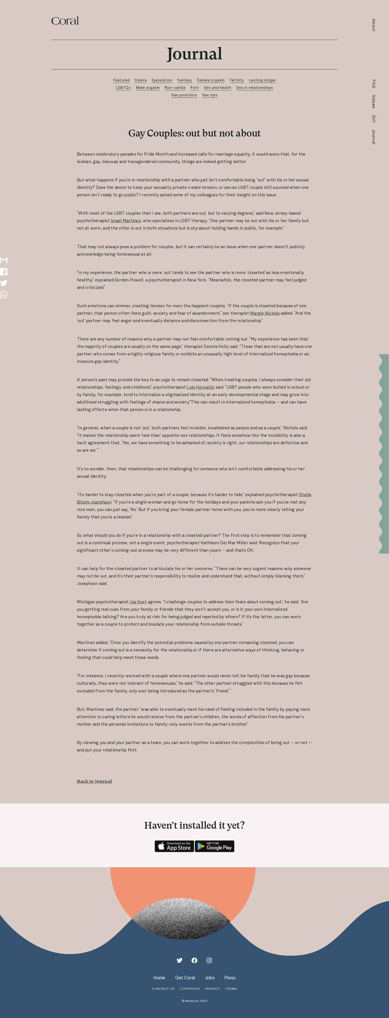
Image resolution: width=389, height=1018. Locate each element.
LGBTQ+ (123, 87)
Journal (374, 137)
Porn (195, 87)
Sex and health (217, 87)
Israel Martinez (126, 220)
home (159, 977)
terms (231, 988)
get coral (185, 977)
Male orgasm (148, 87)
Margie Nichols (265, 313)
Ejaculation (162, 80)
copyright (190, 988)
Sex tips (210, 95)
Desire (141, 80)
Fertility (237, 80)
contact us (163, 988)
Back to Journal (94, 781)
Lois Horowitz (200, 387)
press (230, 977)
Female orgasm (211, 80)
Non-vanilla (175, 87)
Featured (121, 80)
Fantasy (184, 80)
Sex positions (184, 95)
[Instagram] (209, 960)
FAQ (374, 84)
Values (374, 102)
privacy (213, 988)
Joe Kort (138, 602)
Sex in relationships (254, 87)
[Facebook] (194, 960)
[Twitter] (180, 960)
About (374, 25)
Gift (374, 119)
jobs (210, 977)
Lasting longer (262, 80)
